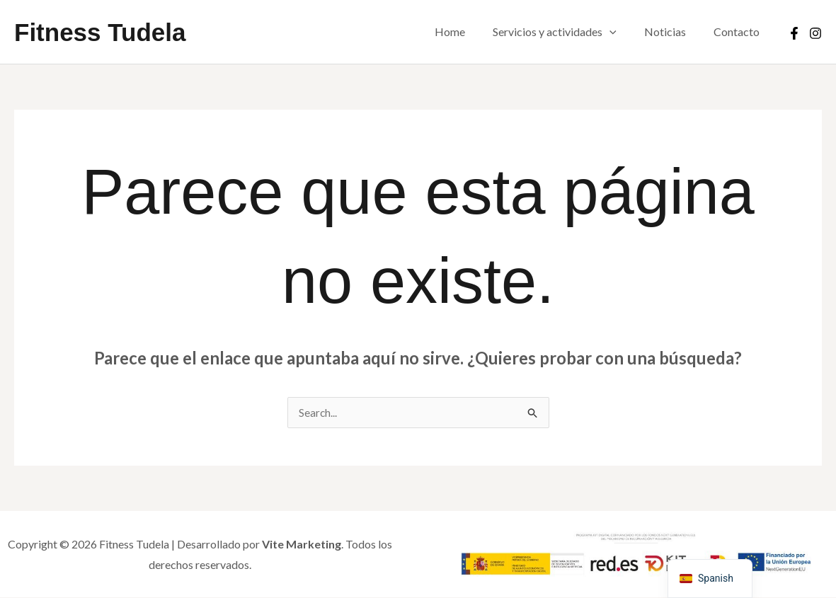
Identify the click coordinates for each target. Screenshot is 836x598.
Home (467, 31)
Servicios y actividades (567, 32)
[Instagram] (815, 33)
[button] (622, 32)
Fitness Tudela (99, 32)
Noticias (673, 31)
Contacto (739, 31)
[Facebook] (794, 33)
